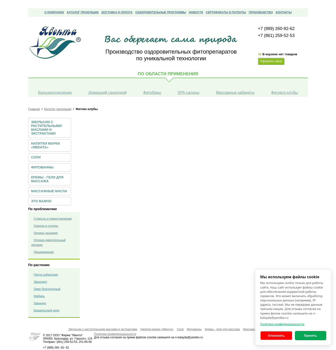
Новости (196, 12)
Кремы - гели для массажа (47, 179)
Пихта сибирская (46, 274)
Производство (261, 12)
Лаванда (40, 303)
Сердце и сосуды (46, 226)
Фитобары (152, 93)
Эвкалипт (40, 282)
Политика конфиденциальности (282, 324)
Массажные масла (49, 191)
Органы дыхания (46, 233)
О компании (54, 12)
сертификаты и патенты (226, 12)
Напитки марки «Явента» (45, 145)
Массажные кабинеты (235, 93)
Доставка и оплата (116, 12)
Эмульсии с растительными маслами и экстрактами (46, 127)
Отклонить (276, 335)
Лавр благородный (47, 289)
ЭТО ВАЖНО (41, 201)
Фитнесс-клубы (284, 93)
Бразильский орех (47, 310)
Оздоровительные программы (160, 12)
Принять (310, 335)
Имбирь (39, 296)
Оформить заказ (271, 61)
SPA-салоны (189, 93)
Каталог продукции (83, 12)
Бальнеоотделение (55, 93)
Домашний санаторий (107, 93)
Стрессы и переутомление (53, 218)
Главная (34, 109)
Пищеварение (44, 252)
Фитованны (42, 167)
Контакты (284, 12)
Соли (36, 157)
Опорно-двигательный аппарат (48, 242)
